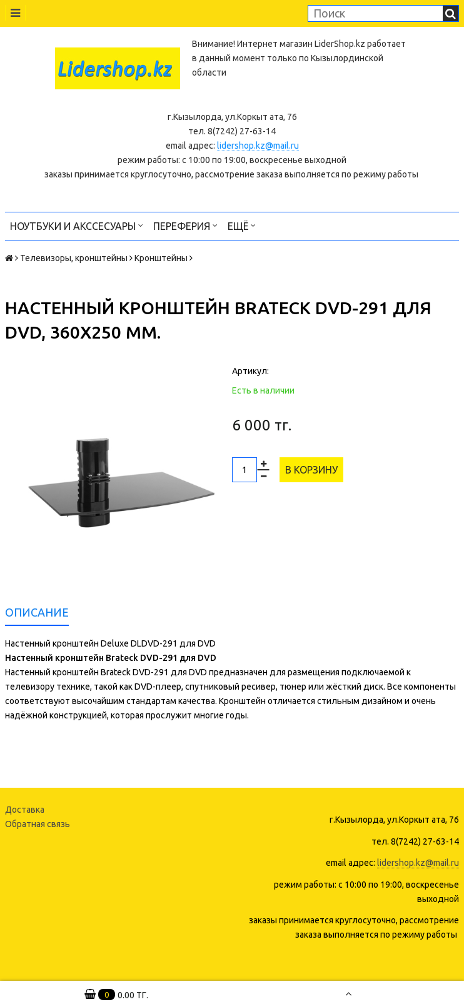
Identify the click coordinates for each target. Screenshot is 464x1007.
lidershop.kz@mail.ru (258, 146)
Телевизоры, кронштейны (74, 258)
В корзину (311, 469)
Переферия (185, 225)
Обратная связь (37, 824)
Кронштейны (161, 258)
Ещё (242, 225)
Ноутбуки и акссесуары (76, 225)
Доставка (24, 810)
